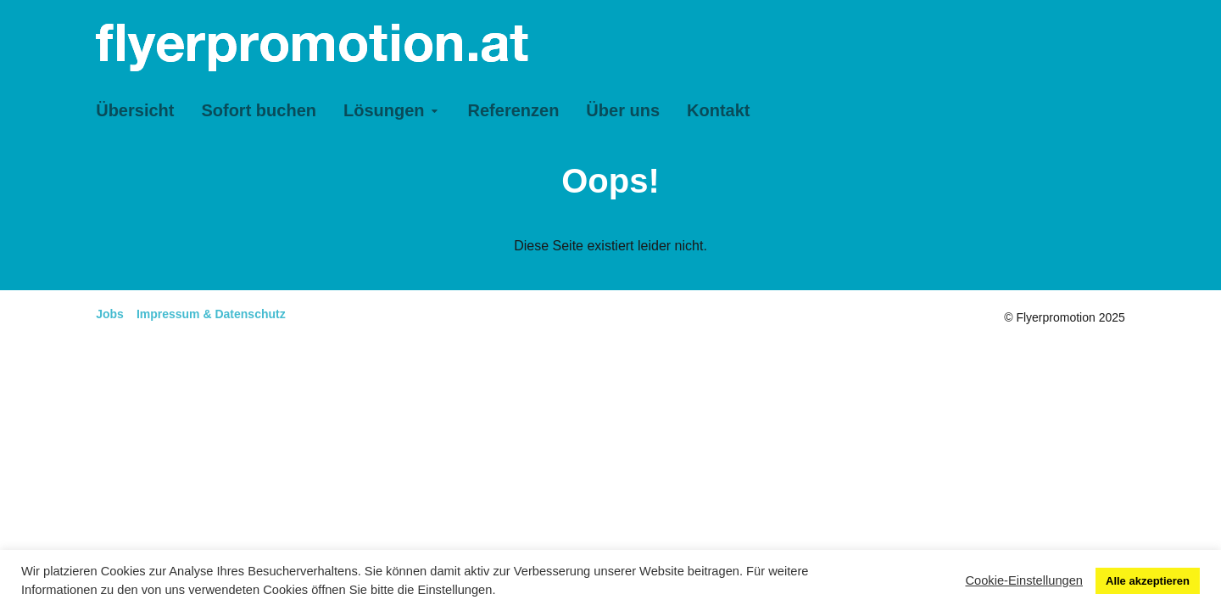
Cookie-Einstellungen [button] (1024, 580)
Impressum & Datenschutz (211, 314)
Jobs (110, 314)
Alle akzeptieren (1148, 581)
